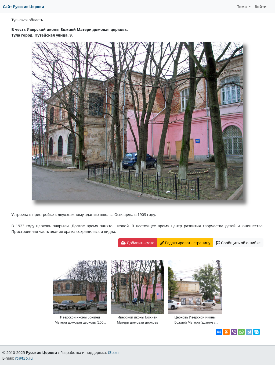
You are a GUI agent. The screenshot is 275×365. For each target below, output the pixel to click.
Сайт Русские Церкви (23, 6)
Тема (242, 6)
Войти (260, 6)
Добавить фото (137, 242)
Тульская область (27, 19)
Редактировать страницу (185, 242)
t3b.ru (113, 352)
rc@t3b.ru (24, 358)
